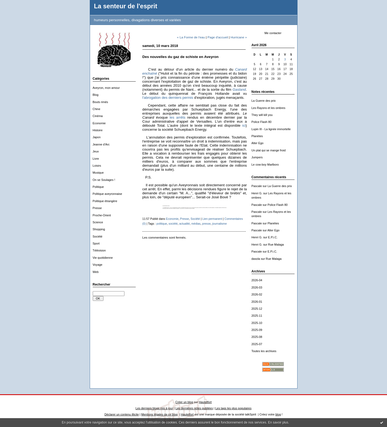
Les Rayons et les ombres (268, 108)
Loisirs (97, 165)
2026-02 (257, 294)
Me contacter (272, 33)
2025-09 (257, 329)
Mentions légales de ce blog (159, 414)
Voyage (97, 264)
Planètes (257, 136)
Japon (97, 137)
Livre (96, 158)
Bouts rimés (100, 102)
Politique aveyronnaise (107, 193)
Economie (99, 123)
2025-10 (257, 322)
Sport (96, 243)
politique (161, 223)
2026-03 (257, 287)
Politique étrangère (105, 201)
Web (96, 271)
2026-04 (257, 280)
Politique (98, 186)
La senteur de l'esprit (125, 6)
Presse (97, 208)
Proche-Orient (102, 215)
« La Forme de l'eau (191, 37)
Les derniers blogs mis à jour (154, 408)
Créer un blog (184, 402)
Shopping (99, 229)
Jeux (96, 151)
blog (278, 414)
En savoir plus (278, 422)
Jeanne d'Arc (101, 144)
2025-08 (257, 336)
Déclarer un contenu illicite (122, 414)
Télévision (99, 250)
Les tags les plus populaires (233, 408)
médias (195, 223)
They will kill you (262, 114)
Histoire (98, 130)
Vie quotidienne (103, 257)
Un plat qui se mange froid (269, 150)
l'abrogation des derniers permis (167, 98)
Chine (97, 109)
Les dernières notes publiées (194, 408)
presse (206, 223)
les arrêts (177, 117)
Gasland (239, 89)
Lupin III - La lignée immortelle (271, 129)
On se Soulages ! (104, 179)
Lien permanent (212, 218)
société (173, 223)
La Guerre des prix (264, 100)
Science (98, 222)
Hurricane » (239, 37)
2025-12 (257, 308)
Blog (96, 94)
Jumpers (257, 157)
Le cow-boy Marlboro (265, 164)
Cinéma (98, 116)
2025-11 (257, 315)
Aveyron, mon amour (106, 87)
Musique (98, 172)
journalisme (219, 223)
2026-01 (257, 301)
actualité (184, 223)
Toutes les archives (264, 351)
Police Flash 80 (262, 121)
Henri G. (257, 193)
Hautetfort (205, 402)
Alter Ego (258, 143)
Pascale (257, 186)
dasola (256, 258)
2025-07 (257, 344)
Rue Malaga (276, 244)
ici (244, 125)
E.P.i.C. (273, 237)
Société (97, 236)
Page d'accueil (217, 37)
